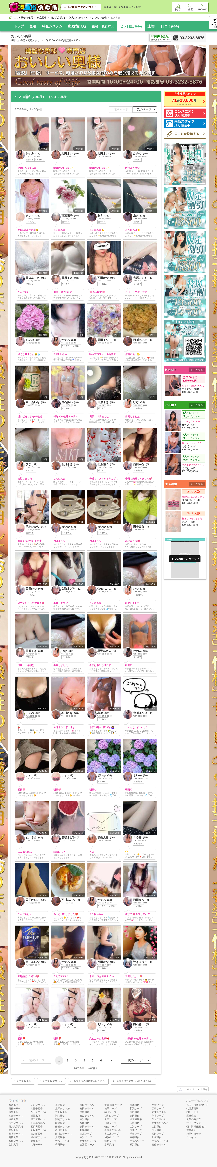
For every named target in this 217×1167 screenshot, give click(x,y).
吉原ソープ (86, 1133)
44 (112, 1060)
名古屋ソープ (111, 1133)
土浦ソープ (136, 1126)
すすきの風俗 (159, 1112)
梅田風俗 (60, 1144)
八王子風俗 (37, 1108)
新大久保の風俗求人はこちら (89, 1081)
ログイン (191, 1137)
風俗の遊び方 (193, 1119)
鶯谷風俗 (13, 1130)
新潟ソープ (136, 1108)
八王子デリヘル (39, 1112)
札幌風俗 (84, 1130)
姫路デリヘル (87, 1115)
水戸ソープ (110, 1141)
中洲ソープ (86, 1137)
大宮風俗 (60, 1137)
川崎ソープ (110, 1123)
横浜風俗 (134, 1144)
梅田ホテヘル (87, 1105)
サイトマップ (193, 1123)
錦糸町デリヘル (39, 1137)
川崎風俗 (156, 1137)
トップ (19, 26)
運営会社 (191, 1130)
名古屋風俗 (136, 1119)
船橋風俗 (60, 1123)
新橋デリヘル (16, 1141)
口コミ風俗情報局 (111, 1157)
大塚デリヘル (38, 1144)
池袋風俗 (13, 1112)
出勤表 (77, 26)
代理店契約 (192, 1108)
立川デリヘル (38, 1105)
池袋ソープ (136, 1130)
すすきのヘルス (160, 1123)
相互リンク (192, 1112)
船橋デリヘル (62, 1126)
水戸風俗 (109, 1144)
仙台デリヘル (159, 1119)
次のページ (144, 109)
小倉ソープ (158, 1105)
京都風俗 (134, 1137)
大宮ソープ (110, 1119)
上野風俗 (60, 1105)
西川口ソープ (111, 1115)
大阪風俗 (134, 1112)
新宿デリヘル (16, 1108)
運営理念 (191, 1115)
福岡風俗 (84, 1123)
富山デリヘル (159, 1144)
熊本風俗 (134, 1105)
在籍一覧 (102, 26)
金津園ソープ (87, 1144)
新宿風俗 (13, 1105)
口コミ (170, 26)
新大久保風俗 (24, 1081)
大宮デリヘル (62, 1141)
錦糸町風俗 (37, 1133)
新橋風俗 (13, 1137)
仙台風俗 (156, 1130)
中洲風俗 (84, 1119)
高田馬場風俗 (38, 1123)
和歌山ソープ (111, 1137)
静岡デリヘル (87, 1126)
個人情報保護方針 (196, 1126)
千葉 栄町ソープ (113, 1105)
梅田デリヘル (87, 1108)
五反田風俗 (37, 1126)
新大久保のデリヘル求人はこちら (134, 1081)
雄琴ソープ (110, 1108)
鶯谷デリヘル (16, 1133)
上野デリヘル (62, 1108)
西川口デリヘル (63, 1133)
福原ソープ (110, 1112)
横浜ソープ (158, 1133)
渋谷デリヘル (16, 1123)
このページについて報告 (193, 1089)
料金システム (52, 26)
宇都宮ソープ (137, 1141)
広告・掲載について (197, 1105)
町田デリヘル (38, 1119)
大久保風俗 (61, 1112)
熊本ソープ (158, 1115)
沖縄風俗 (84, 1112)
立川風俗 (13, 1144)
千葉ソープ (136, 1133)
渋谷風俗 (13, 1119)
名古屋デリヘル (112, 1130)
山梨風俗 (156, 1126)
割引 (33, 26)
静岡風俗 (134, 1115)
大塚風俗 (35, 1141)
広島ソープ (158, 1108)
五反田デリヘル (39, 1130)
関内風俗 (60, 1115)
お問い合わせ (193, 1133)
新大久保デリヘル (52, 1081)
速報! (151, 26)
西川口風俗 (61, 1130)
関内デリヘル (62, 1119)
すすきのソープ (88, 1141)
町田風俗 (35, 1115)
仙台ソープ (110, 1126)
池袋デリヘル (16, 1115)
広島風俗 (134, 1123)
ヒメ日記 (131, 26)
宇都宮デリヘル (160, 1141)
